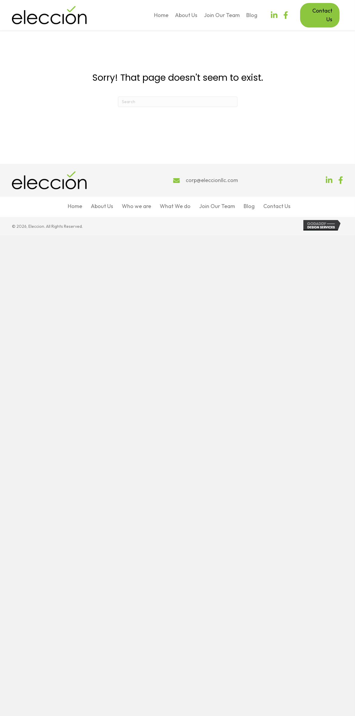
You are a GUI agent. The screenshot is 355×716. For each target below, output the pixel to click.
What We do (175, 206)
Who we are (136, 206)
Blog (249, 206)
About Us (102, 206)
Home (75, 206)
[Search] (177, 102)
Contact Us (277, 206)
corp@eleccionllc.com (212, 180)
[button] (274, 15)
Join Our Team (217, 206)
